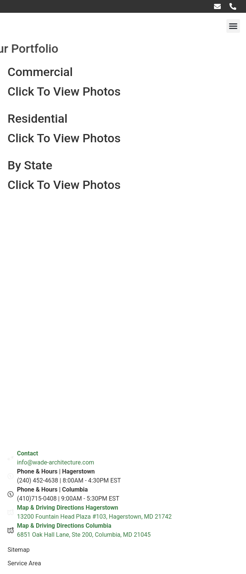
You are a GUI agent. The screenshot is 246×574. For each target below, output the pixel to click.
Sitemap (19, 549)
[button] (233, 26)
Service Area (24, 563)
